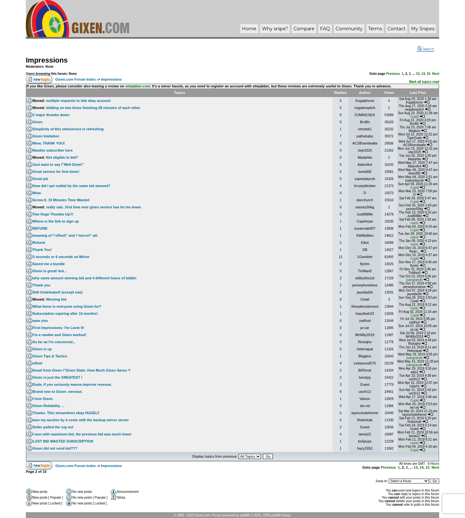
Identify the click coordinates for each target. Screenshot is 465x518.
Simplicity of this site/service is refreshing (68, 129)
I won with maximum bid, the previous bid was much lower (82, 434)
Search (426, 49)
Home (249, 29)
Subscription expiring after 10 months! (65, 313)
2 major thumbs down (51, 115)
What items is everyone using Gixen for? (67, 306)
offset (37, 363)
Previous (393, 73)
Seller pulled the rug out (53, 427)
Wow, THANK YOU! (49, 143)
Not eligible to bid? (62, 157)
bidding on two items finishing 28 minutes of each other (93, 108)
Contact (397, 29)
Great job (40, 179)
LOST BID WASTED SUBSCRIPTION (63, 441)
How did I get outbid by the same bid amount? (71, 186)
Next (435, 73)
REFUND (40, 228)
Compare (304, 29)
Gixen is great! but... (50, 271)
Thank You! (42, 250)
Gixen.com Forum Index (75, 79)
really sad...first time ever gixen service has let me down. (94, 207)
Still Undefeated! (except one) (58, 292)
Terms (375, 29)
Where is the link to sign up (56, 221)
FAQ (325, 29)
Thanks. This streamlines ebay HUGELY (66, 413)
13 (417, 73)
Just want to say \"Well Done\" (58, 164)
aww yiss (40, 321)
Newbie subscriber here (53, 150)
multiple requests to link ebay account (78, 101)
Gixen (38, 122)
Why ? (275, 29)
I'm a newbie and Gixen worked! (59, 335)
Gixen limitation (46, 136)
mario (414, 223)
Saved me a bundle (49, 264)
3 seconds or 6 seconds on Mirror (61, 257)
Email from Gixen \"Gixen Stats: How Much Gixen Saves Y (81, 370)
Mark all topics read (424, 82)
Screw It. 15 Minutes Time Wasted (61, 200)
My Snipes (422, 29)
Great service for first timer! (56, 172)
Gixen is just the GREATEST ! (57, 377)
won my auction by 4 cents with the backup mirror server (81, 420)
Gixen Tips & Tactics (50, 356)
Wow (37, 193)
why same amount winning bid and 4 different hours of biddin (84, 278)
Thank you (41, 285)
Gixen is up (42, 349)
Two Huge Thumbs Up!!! (53, 214)
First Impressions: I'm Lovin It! (58, 328)
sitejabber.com (137, 86)
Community (349, 29)
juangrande (414, 280)
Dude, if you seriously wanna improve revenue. (72, 384)
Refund (39, 242)
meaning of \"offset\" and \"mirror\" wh (65, 235)
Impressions (47, 60)
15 (428, 73)
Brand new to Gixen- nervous (57, 391)
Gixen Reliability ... (48, 406)
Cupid (414, 116)
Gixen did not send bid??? (55, 448)
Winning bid (56, 299)
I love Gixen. (43, 399)
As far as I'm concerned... (54, 342)
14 (423, 73)
